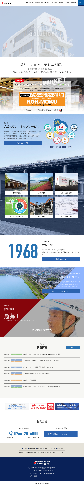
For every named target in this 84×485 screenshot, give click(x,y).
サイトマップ (62, 452)
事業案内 (31, 448)
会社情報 (37, 2)
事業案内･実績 (29, 2)
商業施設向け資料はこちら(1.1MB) (48, 110)
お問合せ (81, 2)
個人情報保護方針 (51, 452)
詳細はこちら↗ (30, 110)
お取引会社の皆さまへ (70, 2)
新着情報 (61, 2)
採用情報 (54, 2)
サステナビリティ (46, 2)
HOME (24, 448)
